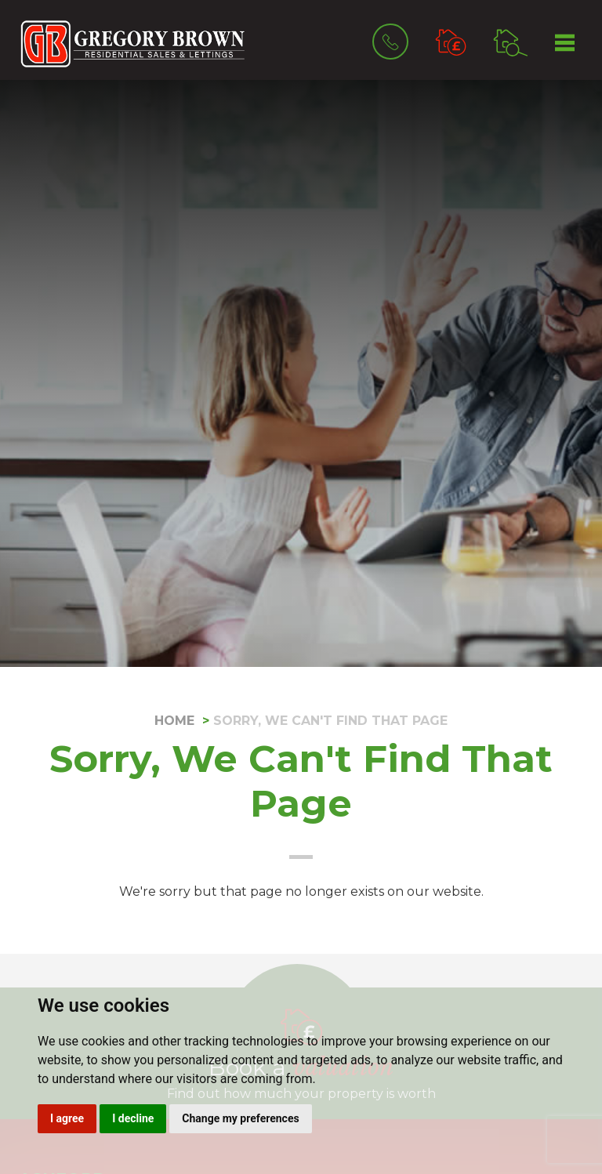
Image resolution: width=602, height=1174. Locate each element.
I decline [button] (133, 1118)
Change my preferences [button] (240, 1118)
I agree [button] (67, 1118)
